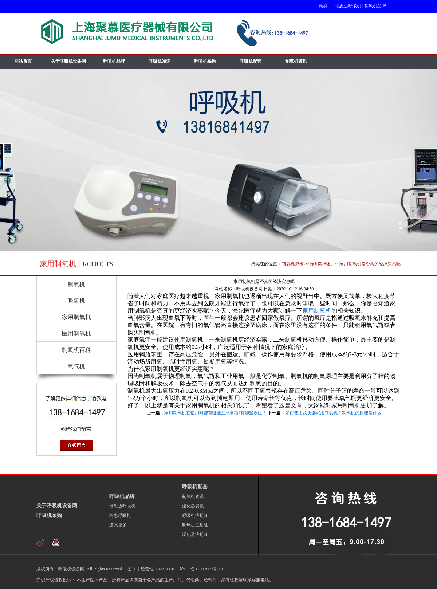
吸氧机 (76, 301)
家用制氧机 (321, 263)
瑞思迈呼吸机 (348, 5)
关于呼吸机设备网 (68, 61)
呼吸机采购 (205, 61)
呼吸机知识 (159, 61)
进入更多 (118, 524)
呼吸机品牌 (114, 61)
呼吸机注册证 (195, 515)
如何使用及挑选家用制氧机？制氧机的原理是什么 (333, 412)
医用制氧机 (76, 333)
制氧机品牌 (375, 5)
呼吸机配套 (250, 61)
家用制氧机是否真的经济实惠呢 (370, 263)
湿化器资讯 (193, 505)
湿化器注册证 (195, 534)
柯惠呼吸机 (120, 515)
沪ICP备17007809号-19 (200, 569)
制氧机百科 (76, 350)
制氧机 (76, 284)
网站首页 (23, 61)
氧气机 (76, 366)
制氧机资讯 (296, 61)
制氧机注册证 (195, 524)
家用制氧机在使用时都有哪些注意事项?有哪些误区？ (215, 412)
